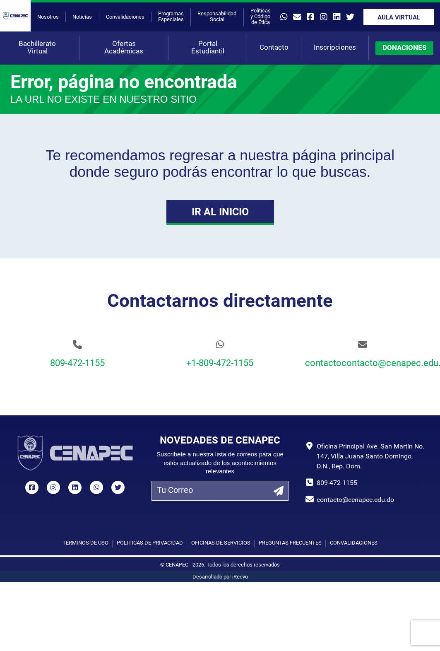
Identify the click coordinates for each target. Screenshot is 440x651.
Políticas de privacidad (150, 543)
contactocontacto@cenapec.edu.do (362, 364)
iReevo (240, 577)
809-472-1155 (77, 364)
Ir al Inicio (220, 212)
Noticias (82, 17)
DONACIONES (404, 48)
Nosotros (48, 17)
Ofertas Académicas (123, 48)
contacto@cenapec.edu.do (355, 500)
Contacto (274, 47)
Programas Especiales (171, 16)
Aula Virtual (398, 18)
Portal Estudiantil (207, 48)
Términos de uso (85, 543)
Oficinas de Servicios (220, 543)
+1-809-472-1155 (219, 364)
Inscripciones (335, 47)
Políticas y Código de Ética (260, 16)
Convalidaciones (125, 17)
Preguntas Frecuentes (290, 543)
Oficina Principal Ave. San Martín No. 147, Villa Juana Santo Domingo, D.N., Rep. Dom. (370, 457)
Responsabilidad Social (216, 16)
